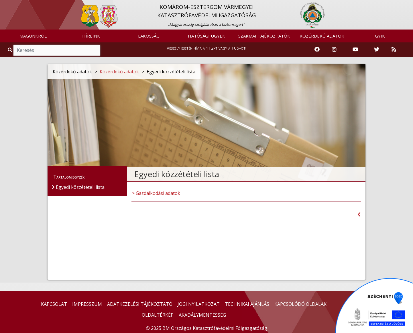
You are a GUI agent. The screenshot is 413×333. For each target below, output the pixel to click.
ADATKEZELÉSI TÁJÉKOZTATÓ (139, 304)
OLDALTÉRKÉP (158, 315)
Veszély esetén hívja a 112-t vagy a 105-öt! (206, 48)
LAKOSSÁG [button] (149, 36)
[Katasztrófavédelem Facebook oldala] (317, 49)
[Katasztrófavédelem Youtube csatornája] (355, 49)
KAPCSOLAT (54, 304)
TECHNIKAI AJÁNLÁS (247, 304)
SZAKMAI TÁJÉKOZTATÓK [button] (264, 36)
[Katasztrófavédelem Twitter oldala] (376, 49)
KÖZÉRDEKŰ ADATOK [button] (322, 36)
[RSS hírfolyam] (394, 49)
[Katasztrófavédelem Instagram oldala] (334, 49)
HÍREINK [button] (91, 36)
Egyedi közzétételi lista (78, 187)
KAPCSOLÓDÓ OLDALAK (300, 304)
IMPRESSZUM (87, 304)
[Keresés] (56, 50)
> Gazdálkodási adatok (156, 193)
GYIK (380, 36)
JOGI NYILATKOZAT (199, 304)
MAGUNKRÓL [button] (33, 36)
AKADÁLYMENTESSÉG (202, 315)
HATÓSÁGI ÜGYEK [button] (206, 36)
